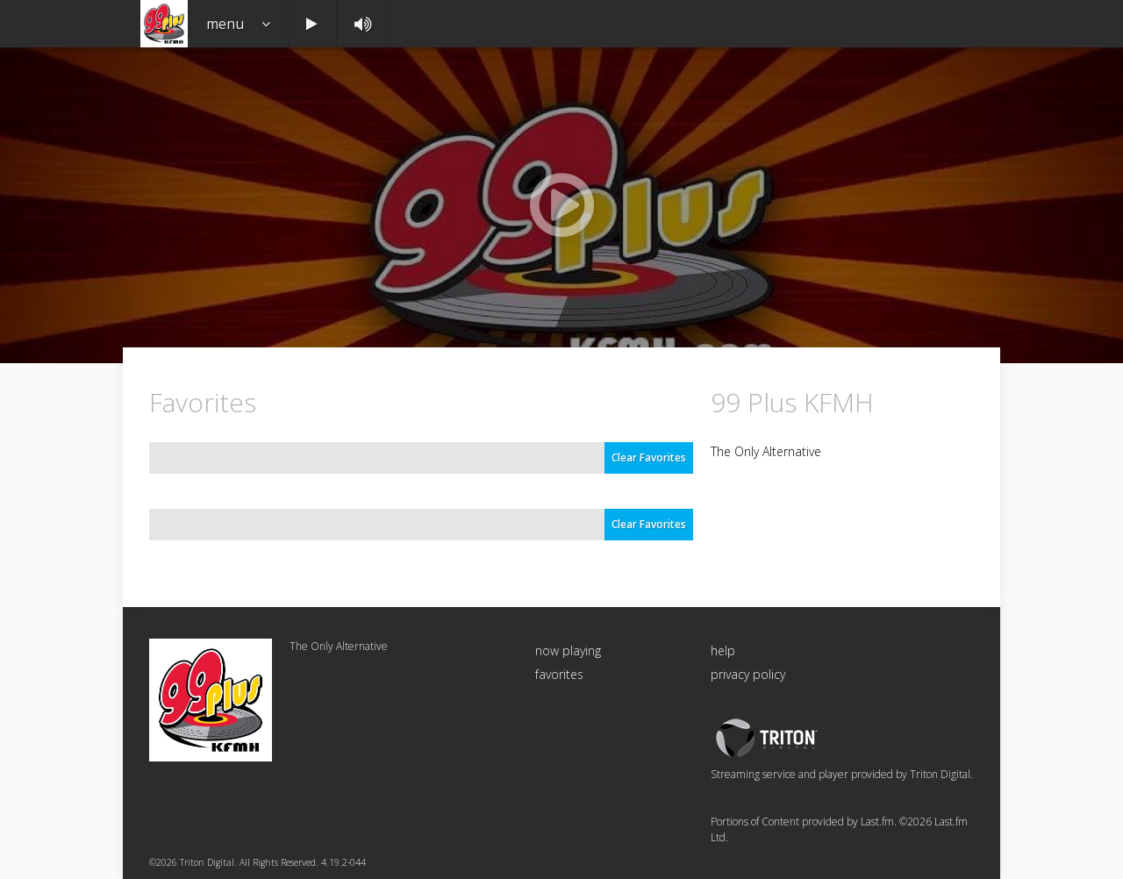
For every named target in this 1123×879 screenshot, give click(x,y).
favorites (559, 674)
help (723, 650)
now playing (568, 650)
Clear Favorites (649, 457)
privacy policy (748, 674)
